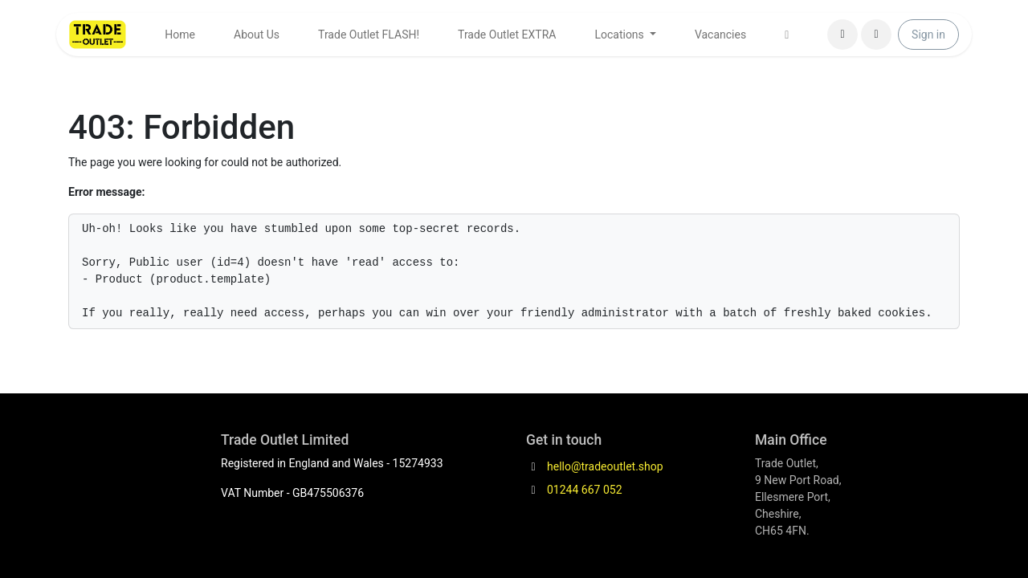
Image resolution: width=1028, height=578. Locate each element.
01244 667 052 (584, 489)
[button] (876, 34)
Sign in (928, 34)
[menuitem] (179, 35)
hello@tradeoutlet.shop (605, 466)
